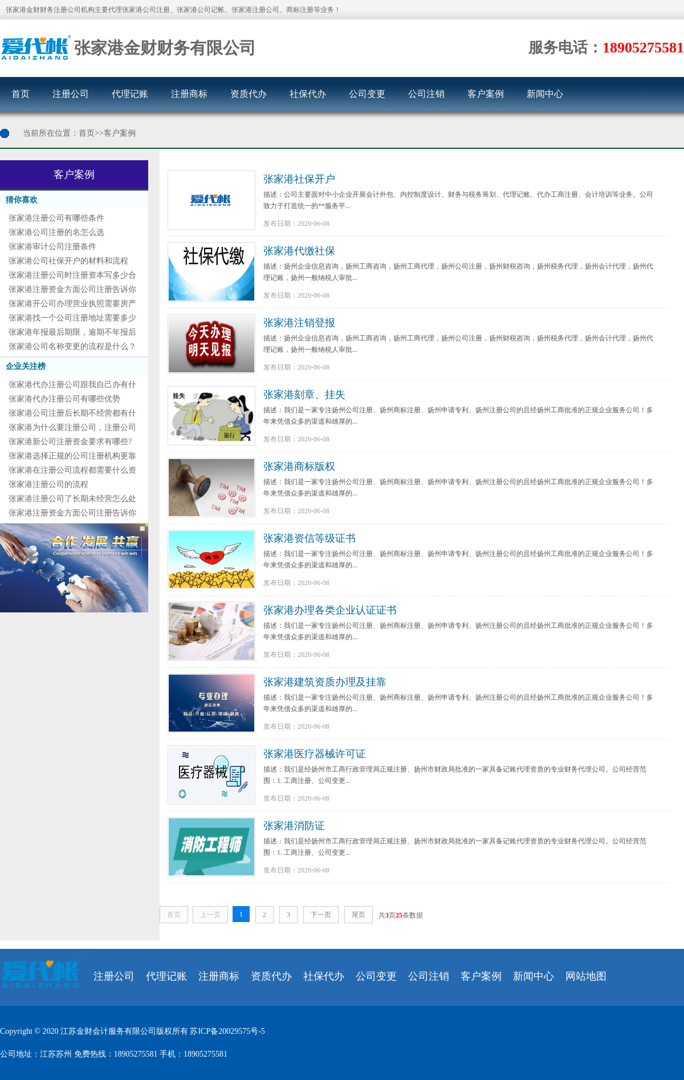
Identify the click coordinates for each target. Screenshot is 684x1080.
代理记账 (130, 94)
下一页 (321, 915)
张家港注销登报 (299, 322)
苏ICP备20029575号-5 (227, 1031)
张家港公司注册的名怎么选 (56, 232)
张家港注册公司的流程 (48, 484)
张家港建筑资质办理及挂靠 (324, 682)
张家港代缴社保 (299, 251)
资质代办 (248, 94)
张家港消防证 (294, 825)
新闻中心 (545, 94)
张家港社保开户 (299, 179)
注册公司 (70, 94)
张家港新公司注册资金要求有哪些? (70, 441)
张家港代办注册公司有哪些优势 (64, 399)
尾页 (358, 915)
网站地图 (585, 976)
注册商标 (189, 94)
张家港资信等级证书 (309, 538)
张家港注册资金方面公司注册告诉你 (72, 289)
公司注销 (426, 94)
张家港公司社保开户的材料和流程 (68, 261)
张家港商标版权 (299, 466)
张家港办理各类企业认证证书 (330, 610)
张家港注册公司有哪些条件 (56, 218)
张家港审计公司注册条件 (52, 246)
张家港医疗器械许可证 (314, 754)
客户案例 (485, 94)
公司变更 (367, 94)
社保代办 (308, 94)
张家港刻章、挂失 (304, 394)
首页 (20, 94)
